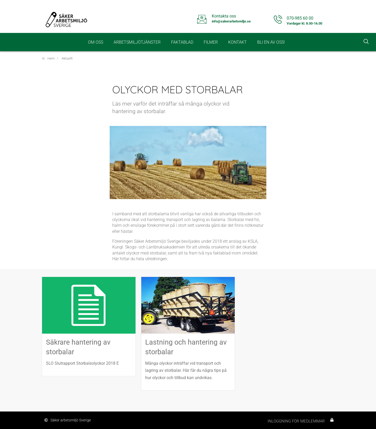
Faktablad (182, 42)
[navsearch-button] (366, 42)
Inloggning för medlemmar (296, 421)
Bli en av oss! (271, 42)
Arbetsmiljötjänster (137, 42)
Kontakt (237, 42)
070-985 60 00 (300, 18)
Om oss (95, 42)
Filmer (211, 42)
